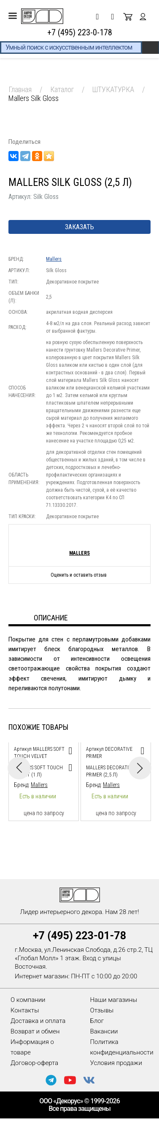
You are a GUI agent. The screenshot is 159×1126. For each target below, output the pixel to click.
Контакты (25, 1010)
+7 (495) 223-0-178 (79, 32)
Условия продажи (116, 1063)
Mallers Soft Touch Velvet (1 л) (38, 771)
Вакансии (104, 1031)
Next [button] (140, 768)
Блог (97, 1021)
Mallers (54, 259)
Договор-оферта (34, 1063)
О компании (28, 1000)
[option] (44, 779)
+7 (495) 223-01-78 (79, 936)
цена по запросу (44, 813)
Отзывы (102, 1010)
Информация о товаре (32, 1047)
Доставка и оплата (38, 1021)
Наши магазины (113, 1000)
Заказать (79, 227)
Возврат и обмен (35, 1031)
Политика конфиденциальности (122, 1047)
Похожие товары (38, 727)
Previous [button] (19, 768)
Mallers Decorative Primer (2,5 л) (110, 771)
